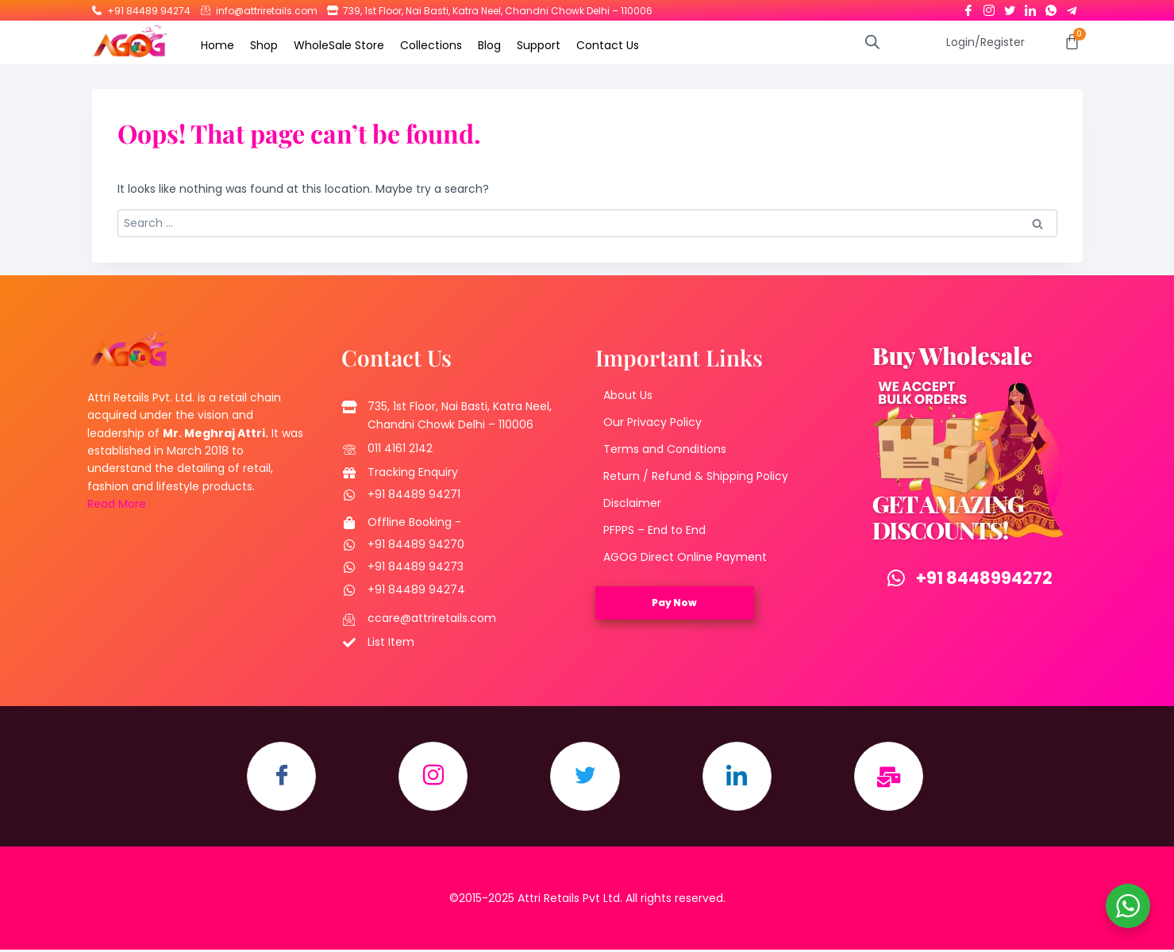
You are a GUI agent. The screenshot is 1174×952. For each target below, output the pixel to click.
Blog (489, 45)
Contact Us (607, 45)
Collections (431, 45)
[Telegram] (1071, 7)
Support (538, 45)
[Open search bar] (872, 41)
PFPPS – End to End (654, 531)
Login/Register (985, 42)
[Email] (893, 778)
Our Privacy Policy (652, 423)
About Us (627, 396)
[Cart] (1072, 42)
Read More (116, 504)
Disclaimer (632, 504)
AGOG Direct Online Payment (685, 558)
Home (217, 45)
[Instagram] (989, 7)
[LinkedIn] (1030, 7)
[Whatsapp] (1051, 7)
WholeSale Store (339, 45)
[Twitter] (1009, 7)
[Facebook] (968, 7)
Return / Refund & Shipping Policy (695, 477)
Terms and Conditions (664, 450)
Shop (264, 45)
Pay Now (674, 603)
